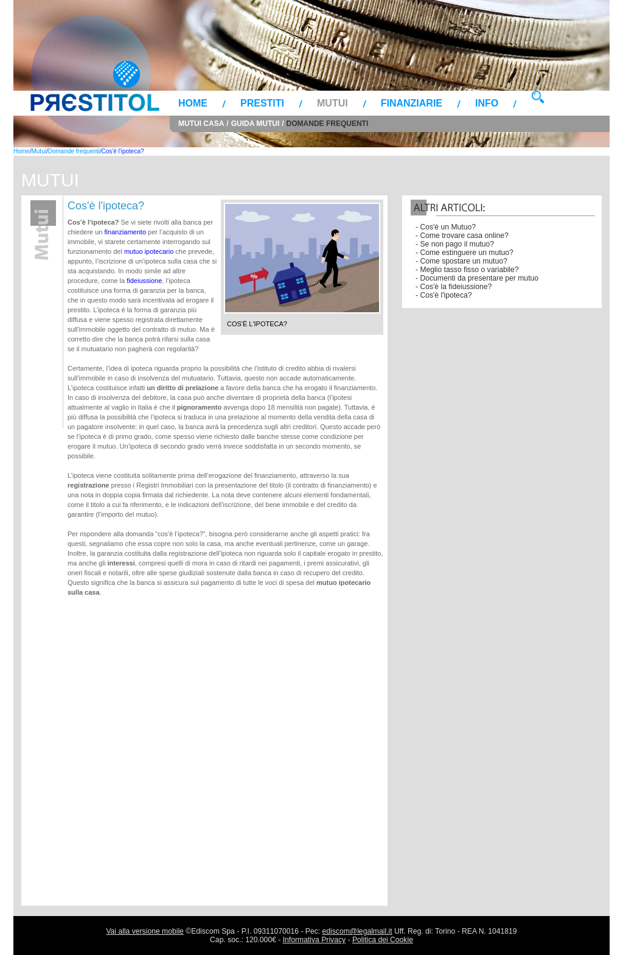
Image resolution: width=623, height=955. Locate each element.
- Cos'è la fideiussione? (454, 286)
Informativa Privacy (314, 940)
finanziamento (126, 232)
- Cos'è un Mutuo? (446, 227)
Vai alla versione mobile (144, 931)
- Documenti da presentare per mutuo (477, 278)
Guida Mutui (255, 123)
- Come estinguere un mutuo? (464, 252)
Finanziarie (411, 103)
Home (192, 103)
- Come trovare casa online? (462, 235)
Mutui (332, 103)
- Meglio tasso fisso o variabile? (467, 269)
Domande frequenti (328, 123)
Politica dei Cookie (382, 940)
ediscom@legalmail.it (357, 931)
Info (486, 103)
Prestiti (262, 103)
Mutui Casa (201, 123)
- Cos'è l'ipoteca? (444, 295)
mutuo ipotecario (148, 251)
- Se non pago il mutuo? (455, 244)
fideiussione (144, 280)
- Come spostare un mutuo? (461, 261)
